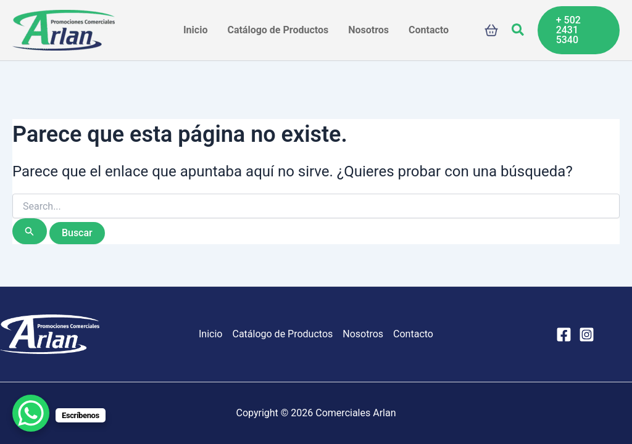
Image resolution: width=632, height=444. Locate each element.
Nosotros (363, 334)
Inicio (210, 334)
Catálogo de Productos (282, 334)
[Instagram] (586, 334)
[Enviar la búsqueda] (29, 231)
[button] (518, 30)
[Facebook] (564, 334)
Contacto (413, 334)
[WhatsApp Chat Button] (30, 413)
